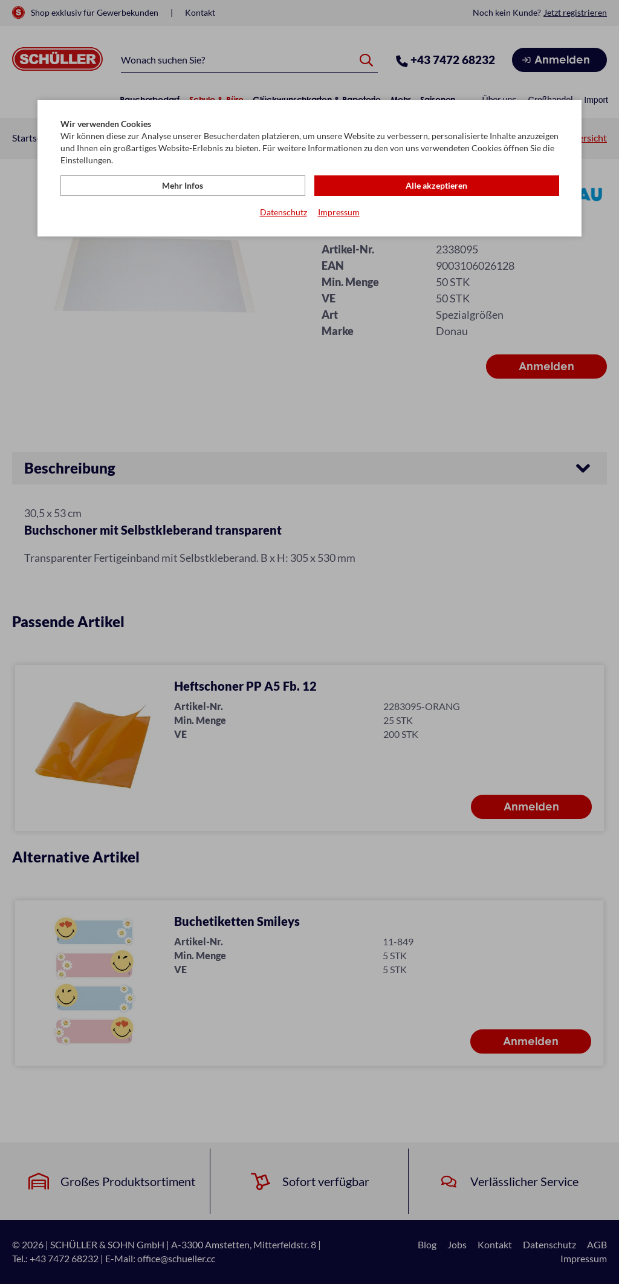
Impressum (339, 212)
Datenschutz (283, 212)
